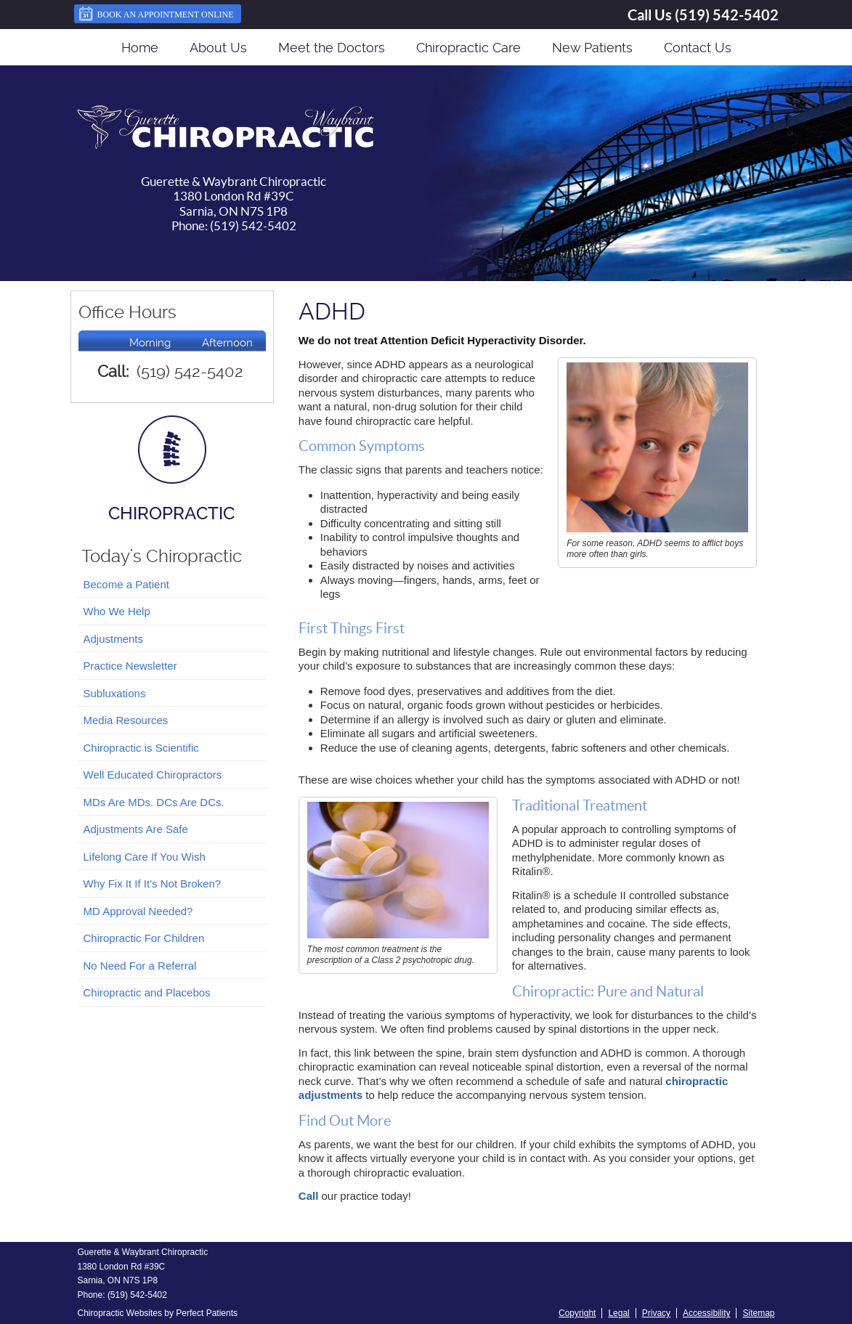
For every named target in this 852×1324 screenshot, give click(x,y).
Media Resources (126, 720)
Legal (618, 1313)
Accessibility (706, 1313)
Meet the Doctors (331, 47)
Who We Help (117, 611)
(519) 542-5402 (727, 15)
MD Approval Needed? (138, 911)
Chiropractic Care (468, 47)
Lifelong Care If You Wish (145, 856)
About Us (218, 47)
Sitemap (758, 1313)
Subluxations (115, 693)
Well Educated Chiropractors (153, 774)
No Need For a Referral (140, 965)
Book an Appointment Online (156, 14)
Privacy (656, 1313)
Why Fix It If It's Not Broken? (153, 883)
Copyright (577, 1313)
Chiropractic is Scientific (141, 748)
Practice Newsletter (130, 665)
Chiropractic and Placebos (147, 992)
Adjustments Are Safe (136, 829)
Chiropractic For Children (144, 938)
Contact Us (697, 47)
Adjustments (114, 639)
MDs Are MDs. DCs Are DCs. (154, 802)
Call (309, 1196)
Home (139, 47)
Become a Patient (126, 584)
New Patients (592, 47)
